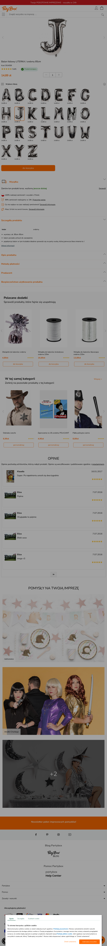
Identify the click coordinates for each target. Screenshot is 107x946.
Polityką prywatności (61, 929)
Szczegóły (20, 919)
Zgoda (11, 919)
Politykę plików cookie (64, 934)
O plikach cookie (33, 919)
